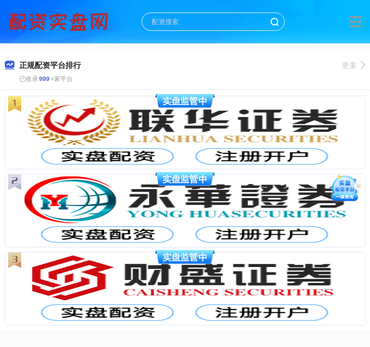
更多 (353, 65)
